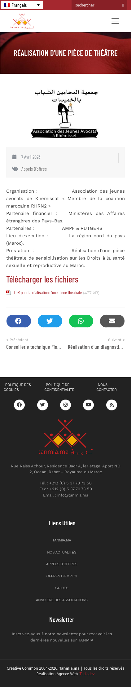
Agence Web (76, 674)
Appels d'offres (34, 169)
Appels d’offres (61, 564)
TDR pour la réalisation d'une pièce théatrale (48, 292)
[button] (18, 321)
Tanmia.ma (61, 540)
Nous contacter (106, 387)
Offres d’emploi (61, 576)
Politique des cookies (17, 387)
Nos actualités (61, 552)
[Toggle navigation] (115, 21)
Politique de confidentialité (59, 387)
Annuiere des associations (62, 600)
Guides (61, 588)
